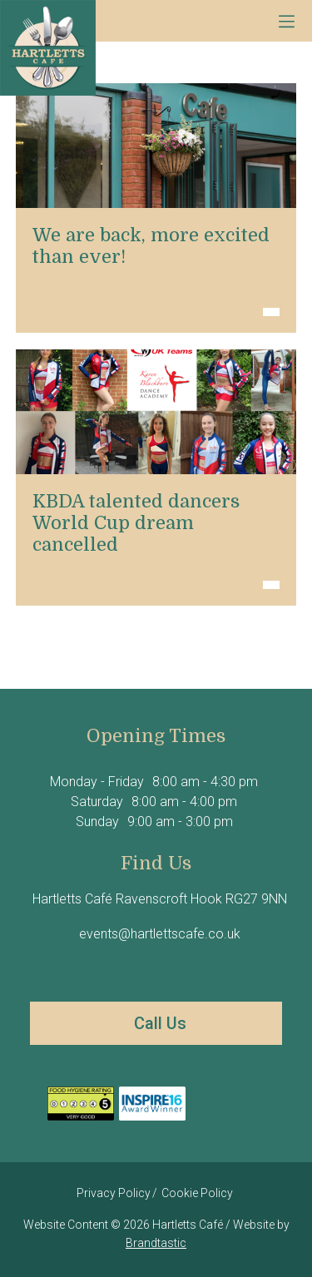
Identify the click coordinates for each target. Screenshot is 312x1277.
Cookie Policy (197, 1193)
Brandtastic (156, 1243)
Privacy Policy (114, 1193)
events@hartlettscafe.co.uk (158, 934)
